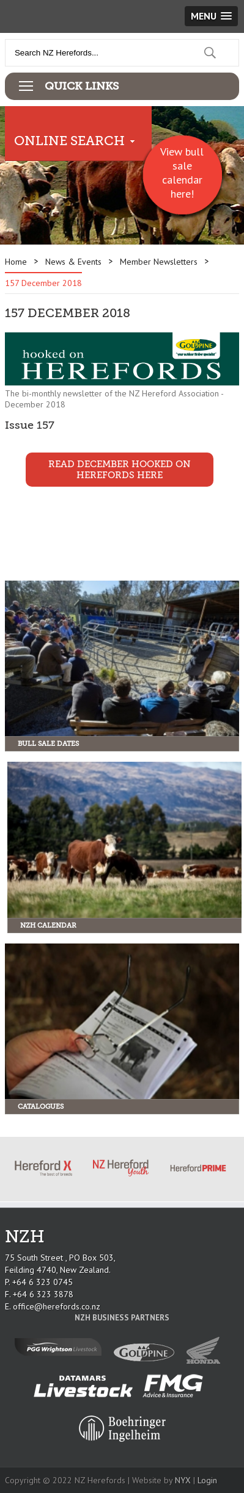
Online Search (69, 141)
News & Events (73, 261)
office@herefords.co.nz (56, 1306)
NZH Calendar (48, 925)
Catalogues (41, 1107)
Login (207, 1480)
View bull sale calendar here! (182, 173)
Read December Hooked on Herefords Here (119, 470)
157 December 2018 (43, 282)
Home (16, 261)
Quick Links (82, 86)
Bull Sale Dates (48, 744)
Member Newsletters (159, 261)
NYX (183, 1480)
